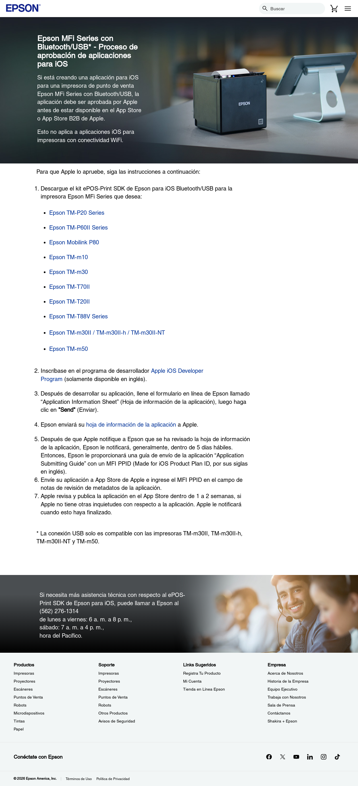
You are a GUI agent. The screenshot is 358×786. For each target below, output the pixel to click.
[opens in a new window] (337, 757)
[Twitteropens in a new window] (283, 757)
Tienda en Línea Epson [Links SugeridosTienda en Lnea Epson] (204, 689)
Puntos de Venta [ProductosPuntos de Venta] (28, 697)
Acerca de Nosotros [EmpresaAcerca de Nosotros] (285, 673)
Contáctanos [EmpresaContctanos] (279, 713)
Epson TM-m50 (68, 348)
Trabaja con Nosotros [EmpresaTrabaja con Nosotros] (287, 697)
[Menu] (347, 8)
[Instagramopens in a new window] (323, 757)
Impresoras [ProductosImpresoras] (24, 673)
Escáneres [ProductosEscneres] (23, 689)
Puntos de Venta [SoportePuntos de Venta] (113, 697)
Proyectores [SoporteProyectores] (109, 681)
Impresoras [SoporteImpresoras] (108, 673)
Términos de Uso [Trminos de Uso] (79, 779)
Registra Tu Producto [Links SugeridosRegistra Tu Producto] (202, 673)
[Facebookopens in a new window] (269, 757)
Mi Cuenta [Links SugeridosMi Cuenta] (192, 681)
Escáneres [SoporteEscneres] (107, 689)
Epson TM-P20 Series (76, 212)
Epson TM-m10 (68, 257)
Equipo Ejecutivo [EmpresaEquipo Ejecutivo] (282, 689)
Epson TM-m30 (68, 272)
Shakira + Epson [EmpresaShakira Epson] (282, 721)
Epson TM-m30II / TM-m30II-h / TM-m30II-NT (107, 332)
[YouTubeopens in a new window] (296, 757)
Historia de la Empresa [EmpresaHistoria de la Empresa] (288, 681)
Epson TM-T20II (69, 301)
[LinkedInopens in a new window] (310, 757)
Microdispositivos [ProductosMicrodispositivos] (29, 713)
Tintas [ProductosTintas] (19, 721)
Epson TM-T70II (69, 286)
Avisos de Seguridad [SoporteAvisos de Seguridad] (116, 721)
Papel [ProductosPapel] (19, 729)
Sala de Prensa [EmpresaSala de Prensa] (281, 705)
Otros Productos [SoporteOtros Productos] (113, 713)
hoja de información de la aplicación (131, 424)
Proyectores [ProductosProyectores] (24, 681)
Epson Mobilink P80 (74, 242)
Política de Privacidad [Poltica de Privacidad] (113, 779)
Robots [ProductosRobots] (20, 705)
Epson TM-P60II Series (78, 227)
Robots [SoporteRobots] (104, 705)
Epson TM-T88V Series (78, 316)
